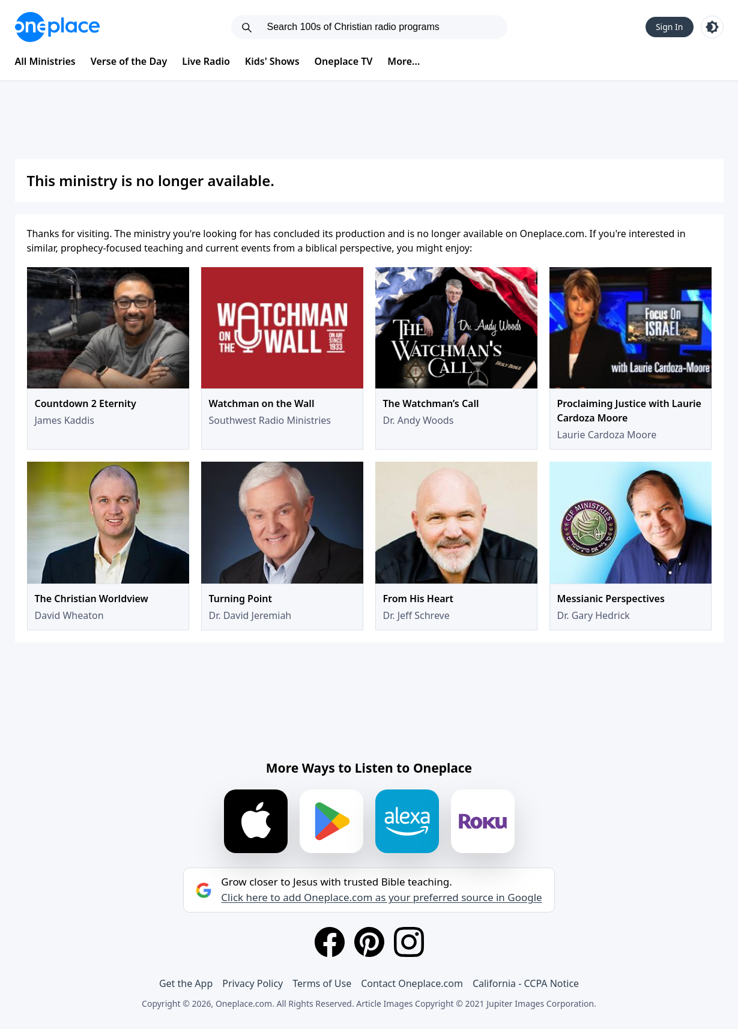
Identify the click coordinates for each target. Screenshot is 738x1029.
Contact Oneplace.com (412, 983)
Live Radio (206, 61)
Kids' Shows (272, 61)
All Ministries (45, 61)
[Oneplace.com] (57, 27)
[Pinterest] (369, 942)
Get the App (186, 983)
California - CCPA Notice (526, 983)
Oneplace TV (344, 61)
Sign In (669, 26)
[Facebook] (330, 942)
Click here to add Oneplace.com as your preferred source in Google (381, 897)
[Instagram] (409, 942)
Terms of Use (321, 983)
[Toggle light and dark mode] (712, 27)
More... (403, 61)
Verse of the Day (129, 61)
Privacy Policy (252, 983)
